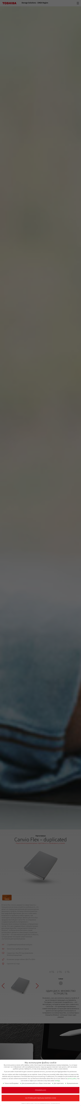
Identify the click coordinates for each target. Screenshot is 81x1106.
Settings (57, 1081)
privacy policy (72, 1078)
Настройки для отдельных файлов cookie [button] (40, 1098)
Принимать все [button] (40, 1090)
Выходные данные (55, 1103)
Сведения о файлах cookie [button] (27, 1103)
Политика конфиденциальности (42, 1103)
